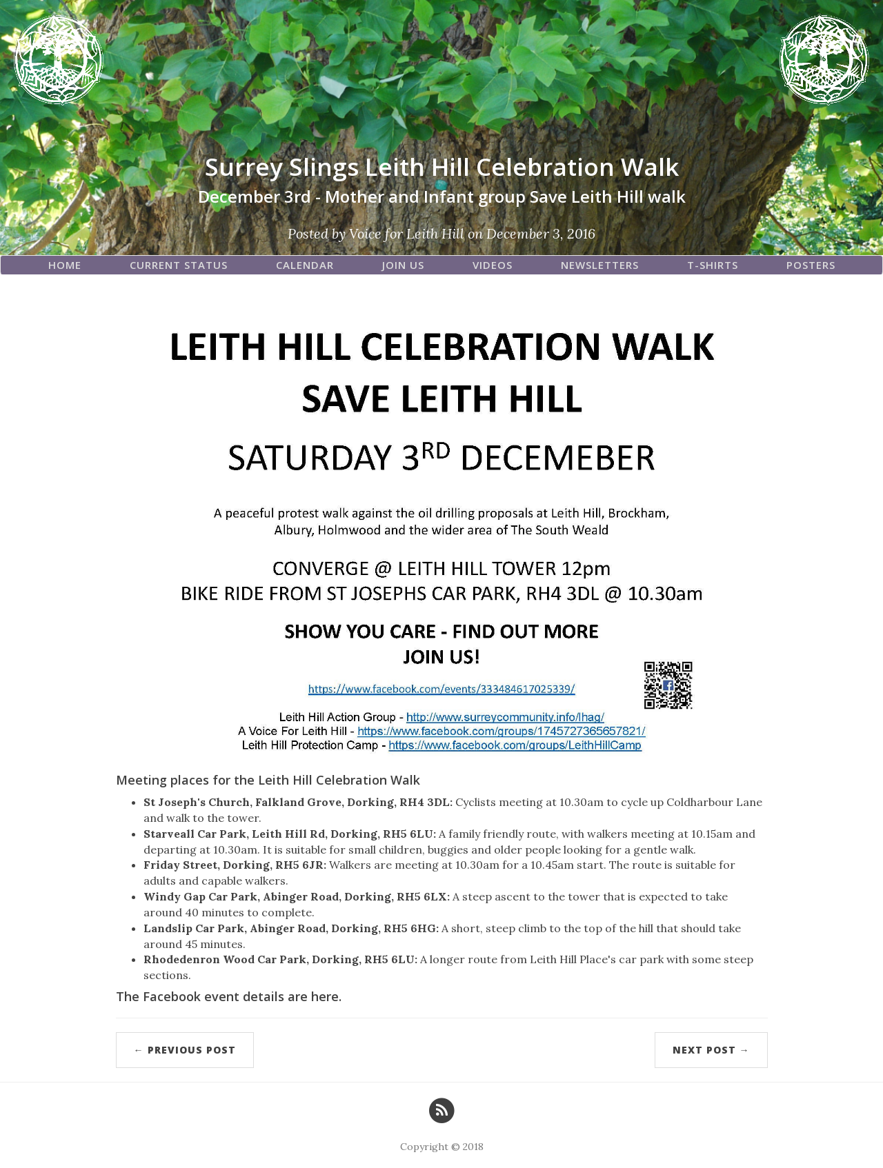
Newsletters (600, 265)
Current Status (179, 265)
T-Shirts (712, 265)
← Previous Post (185, 1049)
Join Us (403, 265)
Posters (810, 265)
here (325, 996)
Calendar (305, 265)
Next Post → (711, 1049)
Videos (493, 265)
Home (64, 265)
